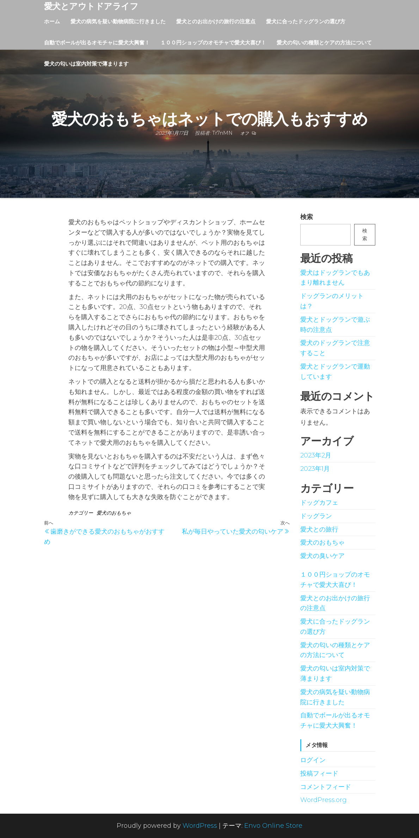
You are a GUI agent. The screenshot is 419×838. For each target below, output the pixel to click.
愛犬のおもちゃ (114, 513)
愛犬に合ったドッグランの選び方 (305, 21)
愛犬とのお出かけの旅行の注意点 (215, 21)
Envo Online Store (273, 826)
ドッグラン (316, 516)
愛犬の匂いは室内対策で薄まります (86, 63)
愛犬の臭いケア (322, 556)
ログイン (313, 760)
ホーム (52, 21)
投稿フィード (319, 773)
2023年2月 (315, 455)
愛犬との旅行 (319, 529)
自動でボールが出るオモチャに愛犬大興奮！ (97, 42)
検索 (306, 217)
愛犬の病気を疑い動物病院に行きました (118, 21)
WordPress (200, 826)
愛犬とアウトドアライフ (91, 6)
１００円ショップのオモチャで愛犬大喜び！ (213, 42)
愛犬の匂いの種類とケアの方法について (324, 42)
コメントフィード (325, 787)
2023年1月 (315, 469)
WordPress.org (323, 800)
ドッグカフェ (319, 502)
